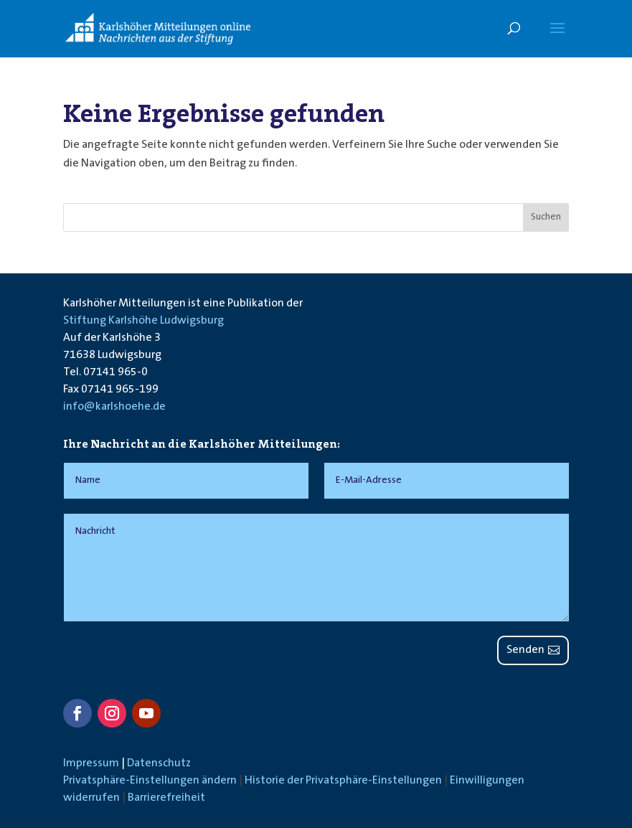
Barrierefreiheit (166, 798)
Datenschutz (159, 763)
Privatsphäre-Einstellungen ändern (150, 780)
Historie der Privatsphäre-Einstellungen (343, 780)
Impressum (91, 763)
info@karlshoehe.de (114, 407)
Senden (525, 650)
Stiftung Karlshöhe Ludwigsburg (143, 320)
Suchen (546, 217)
